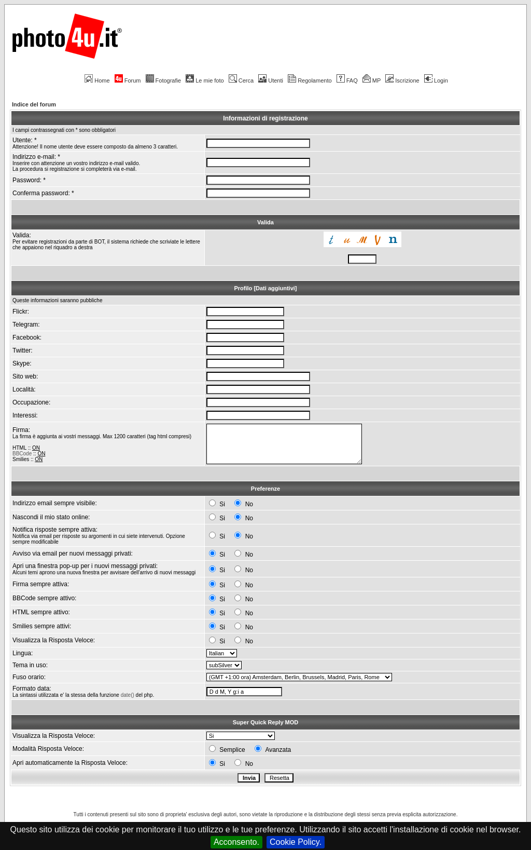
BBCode (22, 453)
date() (127, 695)
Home (97, 80)
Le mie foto (204, 80)
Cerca (241, 80)
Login (436, 80)
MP (371, 80)
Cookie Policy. (296, 842)
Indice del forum (34, 104)
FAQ (347, 80)
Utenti (270, 80)
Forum (128, 80)
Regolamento (309, 80)
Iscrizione (402, 80)
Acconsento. (236, 842)
